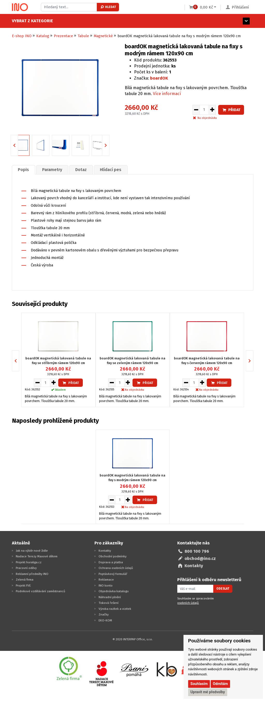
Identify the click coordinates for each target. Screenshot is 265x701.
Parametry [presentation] (52, 169)
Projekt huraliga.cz (28, 562)
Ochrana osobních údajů (116, 568)
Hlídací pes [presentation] (110, 169)
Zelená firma (24, 579)
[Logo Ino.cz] (20, 7)
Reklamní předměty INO (32, 574)
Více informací (167, 93)
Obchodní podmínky (113, 556)
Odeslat (222, 588)
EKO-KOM (105, 620)
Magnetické (103, 36)
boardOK (159, 78)
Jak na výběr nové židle (32, 550)
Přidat (231, 110)
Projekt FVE (23, 585)
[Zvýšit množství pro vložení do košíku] (212, 110)
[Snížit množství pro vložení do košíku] (196, 110)
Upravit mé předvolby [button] (207, 692)
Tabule (83, 36)
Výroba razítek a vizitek (115, 609)
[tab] (23, 169)
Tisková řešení (109, 603)
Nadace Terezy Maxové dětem (36, 556)
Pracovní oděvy (26, 568)
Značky (104, 614)
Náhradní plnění (110, 597)
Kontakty (105, 550)
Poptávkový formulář (113, 574)
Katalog (42, 36)
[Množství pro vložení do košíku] (204, 110)
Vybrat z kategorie (32, 20)
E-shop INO (22, 36)
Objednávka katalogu (114, 591)
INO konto (106, 585)
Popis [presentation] (23, 169)
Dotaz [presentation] (81, 169)
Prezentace (63, 36)
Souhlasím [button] (199, 684)
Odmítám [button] (220, 684)
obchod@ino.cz (200, 558)
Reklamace (106, 579)
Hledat (108, 7)
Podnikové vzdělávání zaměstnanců (40, 591)
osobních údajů (188, 603)
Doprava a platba (111, 562)
